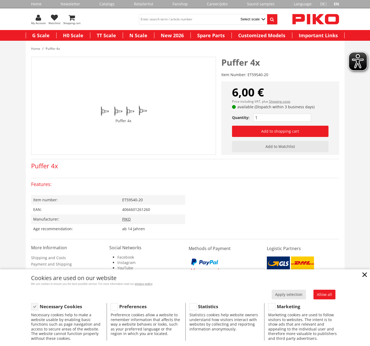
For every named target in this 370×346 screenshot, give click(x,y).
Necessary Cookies (61, 306)
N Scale (138, 35)
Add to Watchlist (280, 146)
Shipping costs (279, 101)
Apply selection (288, 294)
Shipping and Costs (48, 257)
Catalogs (107, 3)
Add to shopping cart (280, 131)
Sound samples (261, 3)
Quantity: (240, 117)
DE (322, 3)
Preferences (133, 306)
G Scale (41, 35)
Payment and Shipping (51, 264)
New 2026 (172, 35)
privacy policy (144, 283)
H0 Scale (73, 35)
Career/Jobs (217, 3)
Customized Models (261, 35)
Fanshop (180, 3)
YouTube (125, 267)
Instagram (126, 262)
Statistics (208, 306)
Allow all (324, 294)
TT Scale (106, 35)
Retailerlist (143, 3)
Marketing (288, 306)
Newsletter (70, 3)
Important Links (318, 35)
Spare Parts (211, 35)
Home (36, 3)
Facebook (125, 257)
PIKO (126, 219)
